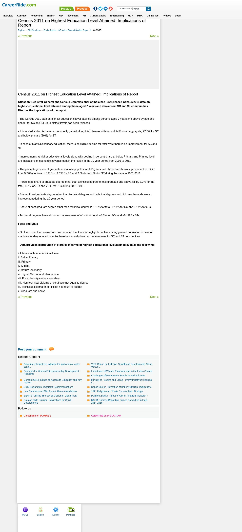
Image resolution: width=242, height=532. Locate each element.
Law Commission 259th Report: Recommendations (50, 391)
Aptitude (22, 11)
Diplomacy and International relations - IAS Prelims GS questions (192, 113)
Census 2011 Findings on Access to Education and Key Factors (53, 381)
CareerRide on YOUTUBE (37, 415)
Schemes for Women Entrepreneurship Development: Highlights (52, 372)
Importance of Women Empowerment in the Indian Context (121, 371)
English (51, 11)
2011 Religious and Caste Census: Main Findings (117, 391)
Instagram (158, 510)
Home (79, 510)
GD (61, 11)
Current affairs (98, 11)
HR (84, 11)
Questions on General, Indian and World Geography (190, 91)
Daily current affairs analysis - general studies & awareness (189, 99)
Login (178, 11)
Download (214, 26)
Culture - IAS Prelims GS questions (182, 85)
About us (90, 510)
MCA (130, 11)
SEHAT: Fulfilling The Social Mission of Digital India (50, 395)
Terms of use (119, 510)
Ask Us (133, 510)
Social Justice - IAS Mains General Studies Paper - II (67, 30)
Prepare (155, 4)
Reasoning (37, 11)
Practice (171, 4)
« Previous (25, 36)
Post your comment (32, 349)
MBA (140, 11)
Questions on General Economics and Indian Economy (192, 106)
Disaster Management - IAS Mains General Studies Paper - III (190, 122)
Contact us (104, 510)
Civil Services (34, 30)
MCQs (169, 26)
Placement (72, 11)
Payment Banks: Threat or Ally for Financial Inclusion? (119, 395)
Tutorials (199, 26)
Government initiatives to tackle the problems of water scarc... (52, 365)
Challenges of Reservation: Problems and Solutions (118, 375)
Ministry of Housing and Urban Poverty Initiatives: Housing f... (121, 381)
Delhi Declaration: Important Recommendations (48, 387)
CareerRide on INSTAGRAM (106, 415)
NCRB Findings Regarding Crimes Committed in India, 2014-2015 (119, 401)
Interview (8, 11)
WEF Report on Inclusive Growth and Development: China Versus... (121, 365)
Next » (154, 36)
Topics (21, 30)
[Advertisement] (88, 64)
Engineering (117, 11)
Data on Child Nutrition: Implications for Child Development (47, 401)
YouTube (144, 510)
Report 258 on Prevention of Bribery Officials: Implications (121, 387)
